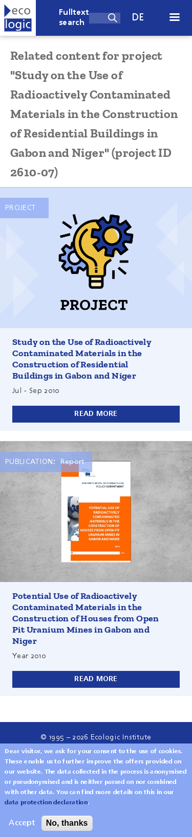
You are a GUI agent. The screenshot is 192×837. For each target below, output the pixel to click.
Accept (22, 829)
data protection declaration (46, 809)
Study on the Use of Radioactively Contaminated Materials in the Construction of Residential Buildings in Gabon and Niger (82, 358)
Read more (96, 413)
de (138, 17)
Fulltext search (74, 18)
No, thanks (67, 829)
